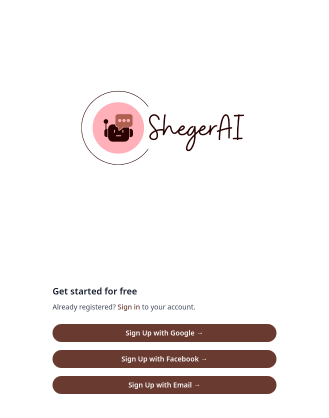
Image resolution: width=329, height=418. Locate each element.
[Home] (164, 132)
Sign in (129, 307)
